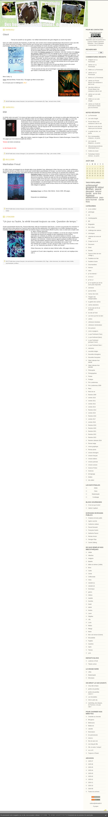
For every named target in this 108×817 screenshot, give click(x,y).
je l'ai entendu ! (92, 273)
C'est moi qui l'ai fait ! (94, 505)
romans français (93, 455)
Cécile (90, 573)
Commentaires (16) (40, 261)
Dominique (91, 589)
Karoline (90, 601)
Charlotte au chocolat (94, 716)
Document (91, 244)
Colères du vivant (93, 151)
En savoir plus (88, 815)
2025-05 (90, 767)
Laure (90, 613)
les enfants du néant (64, 261)
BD (89, 221)
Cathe (90, 570)
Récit (89, 388)
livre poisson (92, 328)
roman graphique (93, 446)
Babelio (90, 561)
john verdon (53, 153)
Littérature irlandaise (94, 322)
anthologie (91, 212)
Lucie (89, 622)
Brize (89, 567)
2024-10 (90, 785)
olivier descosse (54, 261)
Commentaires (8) (39, 101)
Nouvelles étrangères (94, 354)
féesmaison (91, 732)
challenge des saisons (94, 230)
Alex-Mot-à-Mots (93, 87)
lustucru (90, 738)
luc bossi (52, 208)
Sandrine (90, 644)
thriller (59, 101)
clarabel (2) (91, 586)
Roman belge (92, 443)
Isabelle (90, 598)
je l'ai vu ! (91, 280)
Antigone (90, 60)
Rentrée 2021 (92, 431)
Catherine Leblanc (93, 524)
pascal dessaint (93, 190)
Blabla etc (91, 726)
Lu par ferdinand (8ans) (95, 337)
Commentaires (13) (41, 153)
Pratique (90, 379)
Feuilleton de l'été (93, 258)
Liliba (89, 672)
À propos (95, 806)
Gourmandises (92, 264)
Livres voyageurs (93, 331)
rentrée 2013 (92, 407)
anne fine (97, 193)
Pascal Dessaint (93, 527)
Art (89, 215)
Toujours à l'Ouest (93, 753)
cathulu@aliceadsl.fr (96, 803)
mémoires (91, 348)
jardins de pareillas (93, 689)
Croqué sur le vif (93, 241)
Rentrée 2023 (92, 437)
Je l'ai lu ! (91, 277)
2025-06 (90, 764)
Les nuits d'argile (93, 118)
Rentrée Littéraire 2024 (95, 440)
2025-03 (90, 773)
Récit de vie (91, 391)
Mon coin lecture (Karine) (95, 635)
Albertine (90, 555)
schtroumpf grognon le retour (95, 186)
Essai (89, 247)
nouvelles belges (93, 351)
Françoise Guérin (93, 530)
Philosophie (91, 370)
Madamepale (95, 494)
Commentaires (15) (40, 208)
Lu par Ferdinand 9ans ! (95, 345)
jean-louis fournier (95, 198)
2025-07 (90, 761)
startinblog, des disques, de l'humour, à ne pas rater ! (95, 705)
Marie (89, 631)
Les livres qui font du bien (95, 316)
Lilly (89, 619)
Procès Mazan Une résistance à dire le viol (95, 82)
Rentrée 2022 (92, 434)
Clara (89, 580)
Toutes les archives (93, 791)
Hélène (90, 595)
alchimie (65, 208)
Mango (90, 628)
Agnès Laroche (92, 521)
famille (88, 193)
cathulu (90, 65)
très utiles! (91, 480)
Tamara (90, 650)
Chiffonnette (91, 577)
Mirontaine (91, 678)
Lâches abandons (93, 305)
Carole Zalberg (92, 542)
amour (98, 191)
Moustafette (91, 638)
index (89, 270)
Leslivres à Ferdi (93, 661)
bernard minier (53, 101)
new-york (70, 208)
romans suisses (92, 465)
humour (90, 195)
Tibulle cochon (92, 664)
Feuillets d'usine (93, 261)
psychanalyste (10, 263)
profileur (16, 263)
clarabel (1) (91, 583)
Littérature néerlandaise (95, 325)
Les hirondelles (92, 697)
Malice (90, 625)
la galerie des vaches (94, 302)
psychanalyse (58, 208)
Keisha (90, 610)
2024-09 (90, 788)
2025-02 (90, 776)
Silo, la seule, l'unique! (94, 747)
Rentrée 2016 (92, 416)
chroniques (91, 233)
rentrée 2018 (92, 422)
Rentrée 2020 (92, 428)
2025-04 (90, 770)
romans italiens (92, 459)
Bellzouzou (91, 723)
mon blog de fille (93, 744)
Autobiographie (92, 218)
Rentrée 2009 (92, 394)
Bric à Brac (91, 227)
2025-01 (90, 779)
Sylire (89, 647)
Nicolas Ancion (92, 536)
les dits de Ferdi (93, 313)
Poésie (90, 376)
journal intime (92, 291)
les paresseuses (93, 735)
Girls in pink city (92, 700)
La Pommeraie (98, 69)
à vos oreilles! (92, 209)
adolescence (92, 197)
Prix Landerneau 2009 (94, 385)
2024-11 (90, 782)
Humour (90, 267)
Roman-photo (92, 449)
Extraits (90, 250)
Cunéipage (95, 497)
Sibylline (90, 616)
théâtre (90, 477)
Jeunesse (91, 288)
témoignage (91, 474)
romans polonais (93, 462)
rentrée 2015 (92, 413)
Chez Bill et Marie (93, 686)
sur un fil (90, 750)
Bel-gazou (91, 719)
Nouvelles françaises (94, 357)
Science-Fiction (92, 468)
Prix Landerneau (93, 382)
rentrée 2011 (92, 401)
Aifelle (90, 69)
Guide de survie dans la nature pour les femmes (94, 105)
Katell (89, 604)
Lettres (90, 319)
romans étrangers (93, 452)
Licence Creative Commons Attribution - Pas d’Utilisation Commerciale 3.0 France (95, 43)
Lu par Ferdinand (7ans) (95, 334)
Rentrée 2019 (92, 425)
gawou (90, 592)
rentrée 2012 (92, 404)
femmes (89, 189)
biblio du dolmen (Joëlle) (95, 564)
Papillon (90, 641)
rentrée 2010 (92, 397)
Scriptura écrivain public (95, 518)
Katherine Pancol (93, 533)
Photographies (92, 373)
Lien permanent (29, 101)
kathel (90, 607)
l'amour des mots (93, 294)
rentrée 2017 (92, 419)
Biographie (91, 224)
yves (89, 653)
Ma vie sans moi (93, 741)
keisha (90, 77)
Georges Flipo (92, 539)
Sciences (91, 471)
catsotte (90, 729)
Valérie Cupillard (93, 508)
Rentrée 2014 (92, 410)
